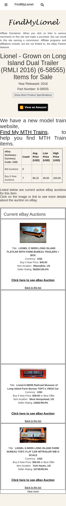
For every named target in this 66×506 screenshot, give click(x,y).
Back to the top (33, 287)
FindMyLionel (24, 4)
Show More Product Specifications (33, 95)
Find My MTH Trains (24, 132)
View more (33, 491)
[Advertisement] (33, 327)
